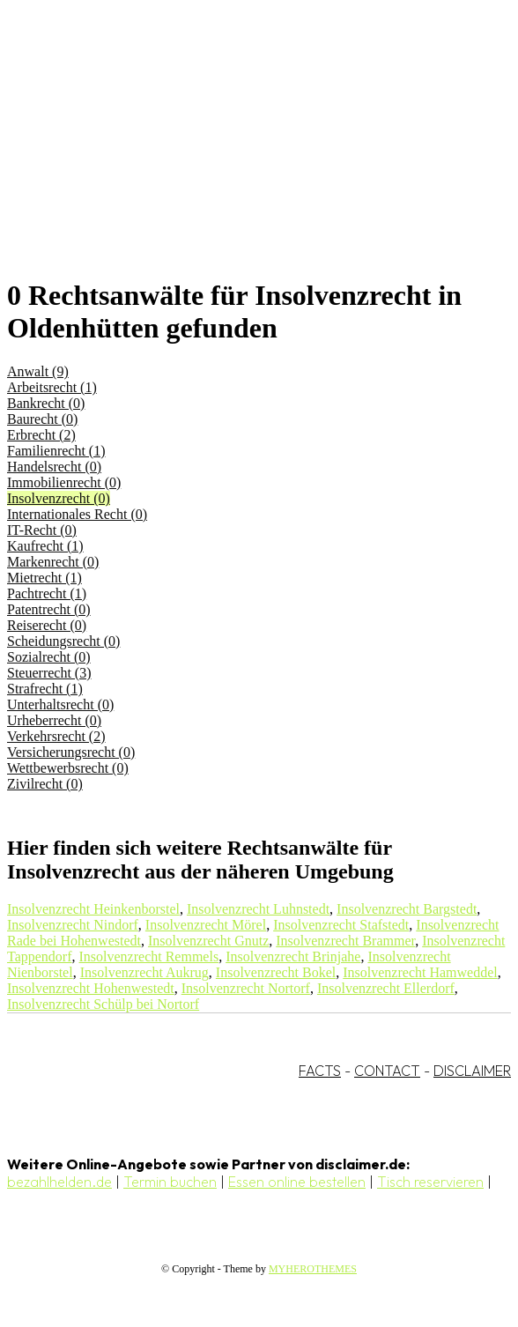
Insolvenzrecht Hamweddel (420, 972)
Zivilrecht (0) (45, 783)
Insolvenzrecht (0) (58, 498)
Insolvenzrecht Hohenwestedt (90, 988)
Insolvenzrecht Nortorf (245, 988)
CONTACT (387, 1070)
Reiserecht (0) (46, 625)
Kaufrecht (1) (45, 545)
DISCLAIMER (472, 1070)
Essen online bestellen (297, 1181)
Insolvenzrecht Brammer (345, 940)
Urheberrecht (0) (54, 720)
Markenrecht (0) (53, 561)
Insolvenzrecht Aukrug (144, 972)
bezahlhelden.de (59, 1181)
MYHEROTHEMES (313, 1269)
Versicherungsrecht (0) (71, 752)
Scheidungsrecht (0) (63, 641)
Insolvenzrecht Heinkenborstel (93, 908)
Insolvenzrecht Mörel (205, 924)
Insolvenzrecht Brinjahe (293, 956)
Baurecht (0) (42, 418)
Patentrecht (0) (49, 609)
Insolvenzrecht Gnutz (208, 940)
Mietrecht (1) (44, 577)
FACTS (320, 1070)
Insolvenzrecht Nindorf (72, 924)
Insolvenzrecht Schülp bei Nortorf (103, 1004)
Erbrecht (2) (41, 434)
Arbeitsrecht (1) (52, 387)
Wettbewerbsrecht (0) (68, 767)
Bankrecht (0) (46, 403)
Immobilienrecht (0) (64, 482)
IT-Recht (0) (42, 530)
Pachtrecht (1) (46, 593)
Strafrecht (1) (45, 688)
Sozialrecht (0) (49, 656)
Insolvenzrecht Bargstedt (407, 908)
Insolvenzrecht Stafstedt (341, 924)
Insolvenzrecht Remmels (149, 956)
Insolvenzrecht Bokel (276, 972)
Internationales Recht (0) (77, 514)
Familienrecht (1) (56, 450)
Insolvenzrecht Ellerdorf (386, 988)
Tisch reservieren (430, 1181)
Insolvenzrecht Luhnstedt (258, 908)
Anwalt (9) (38, 371)
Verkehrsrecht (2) (56, 736)
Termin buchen (170, 1181)
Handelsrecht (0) (54, 466)
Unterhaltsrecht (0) (60, 704)
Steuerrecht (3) (49, 672)
